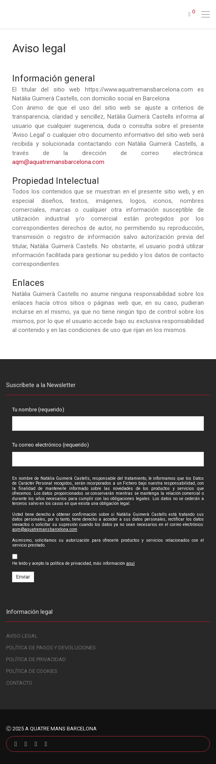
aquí (130, 563)
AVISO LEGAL (22, 636)
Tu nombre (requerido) (108, 418)
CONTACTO (19, 683)
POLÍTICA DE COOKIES (31, 671)
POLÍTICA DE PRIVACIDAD (36, 659)
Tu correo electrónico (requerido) (108, 454)
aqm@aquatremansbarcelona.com (58, 162)
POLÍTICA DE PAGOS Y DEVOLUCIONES (51, 648)
